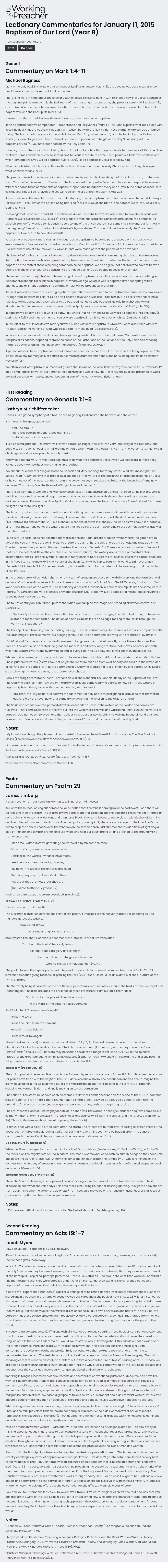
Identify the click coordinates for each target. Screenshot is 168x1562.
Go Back (26, 48)
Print (11, 48)
